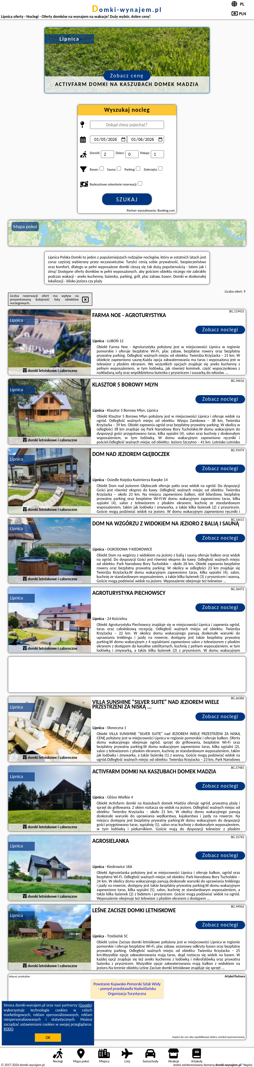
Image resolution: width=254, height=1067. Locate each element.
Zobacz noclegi (220, 329)
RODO (9, 1029)
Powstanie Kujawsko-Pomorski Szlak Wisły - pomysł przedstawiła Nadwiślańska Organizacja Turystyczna (127, 989)
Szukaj (127, 199)
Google (85, 1005)
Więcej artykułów (19, 976)
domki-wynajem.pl (127, 10)
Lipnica (16, 320)
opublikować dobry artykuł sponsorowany (219, 1037)
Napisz (247, 1065)
